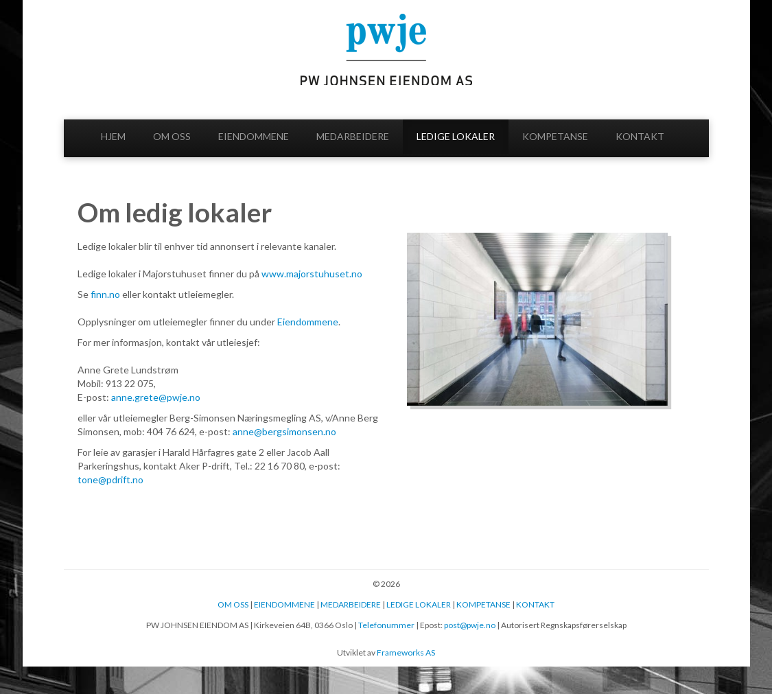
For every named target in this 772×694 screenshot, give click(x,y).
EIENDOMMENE (253, 136)
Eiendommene (307, 321)
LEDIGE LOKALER (456, 136)
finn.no (105, 294)
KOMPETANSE (555, 136)
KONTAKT (640, 136)
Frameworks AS (406, 652)
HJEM (113, 136)
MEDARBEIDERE (352, 136)
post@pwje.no (469, 625)
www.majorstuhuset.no (311, 273)
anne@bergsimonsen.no (284, 431)
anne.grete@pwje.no (156, 397)
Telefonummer (386, 625)
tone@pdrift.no (110, 479)
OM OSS (172, 136)
